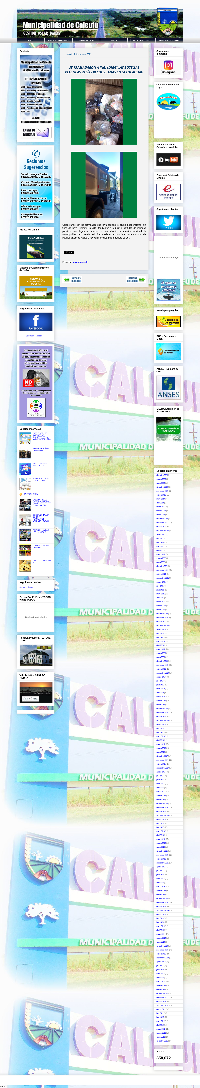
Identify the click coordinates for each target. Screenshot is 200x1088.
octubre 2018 (161, 716)
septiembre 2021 (162, 578)
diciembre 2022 (162, 519)
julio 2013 (160, 966)
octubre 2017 (161, 764)
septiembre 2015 (162, 863)
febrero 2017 (161, 796)
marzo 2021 (160, 602)
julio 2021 (160, 586)
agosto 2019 (161, 677)
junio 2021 (160, 590)
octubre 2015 (161, 859)
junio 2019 (160, 685)
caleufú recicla (80, 262)
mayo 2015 (160, 879)
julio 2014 (160, 918)
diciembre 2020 (162, 614)
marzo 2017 (160, 792)
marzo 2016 (160, 839)
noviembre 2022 (162, 523)
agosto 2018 (161, 724)
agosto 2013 (161, 962)
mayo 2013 (160, 974)
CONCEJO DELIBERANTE (58, 41)
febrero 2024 (161, 479)
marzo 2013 (160, 981)
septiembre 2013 (162, 958)
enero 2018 (160, 752)
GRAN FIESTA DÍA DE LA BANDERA (41, 449)
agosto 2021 (161, 582)
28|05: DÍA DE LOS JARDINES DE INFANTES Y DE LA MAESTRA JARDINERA (41, 436)
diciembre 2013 (162, 946)
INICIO (30, 41)
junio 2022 (160, 542)
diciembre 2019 (162, 661)
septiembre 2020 (162, 625)
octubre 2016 (161, 811)
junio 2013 (160, 970)
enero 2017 (160, 800)
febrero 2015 (161, 891)
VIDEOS (114, 41)
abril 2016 (160, 835)
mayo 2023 (160, 499)
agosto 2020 (161, 629)
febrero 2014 (161, 938)
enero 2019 (160, 705)
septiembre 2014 (162, 910)
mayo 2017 (160, 784)
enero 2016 (160, 847)
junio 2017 (160, 780)
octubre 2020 (161, 621)
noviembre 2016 (162, 807)
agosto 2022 (161, 534)
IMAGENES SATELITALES (169, 41)
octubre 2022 (161, 527)
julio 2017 (160, 776)
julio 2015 (160, 871)
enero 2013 (160, 989)
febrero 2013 (161, 985)
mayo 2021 (160, 594)
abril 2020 (160, 645)
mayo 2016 (160, 831)
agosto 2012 (161, 1009)
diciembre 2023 (162, 487)
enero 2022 (160, 562)
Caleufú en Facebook (34, 336)
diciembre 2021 (162, 566)
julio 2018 (160, 728)
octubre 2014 (161, 906)
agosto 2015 (161, 867)
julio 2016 (160, 823)
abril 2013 (160, 978)
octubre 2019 (161, 669)
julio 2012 (160, 1013)
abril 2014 (160, 930)
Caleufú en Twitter (26, 587)
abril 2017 (160, 788)
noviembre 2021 (162, 570)
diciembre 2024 (162, 475)
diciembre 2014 (162, 898)
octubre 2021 (161, 574)
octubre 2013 (161, 954)
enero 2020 (160, 657)
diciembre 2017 (162, 756)
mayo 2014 (160, 926)
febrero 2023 (161, 511)
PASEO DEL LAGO (86, 41)
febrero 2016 (161, 843)
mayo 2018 (160, 736)
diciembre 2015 (162, 851)
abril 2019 (160, 693)
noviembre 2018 (162, 712)
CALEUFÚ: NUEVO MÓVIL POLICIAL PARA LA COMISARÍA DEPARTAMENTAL (41, 503)
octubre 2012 (161, 1001)
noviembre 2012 (162, 997)
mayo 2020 (160, 641)
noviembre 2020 (162, 618)
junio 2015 (160, 875)
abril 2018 (160, 740)
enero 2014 (160, 942)
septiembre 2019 (162, 673)
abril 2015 (160, 883)
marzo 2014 (160, 934)
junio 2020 (160, 637)
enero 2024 (160, 483)
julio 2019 (160, 681)
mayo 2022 (160, 546)
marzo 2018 (160, 744)
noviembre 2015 (162, 855)
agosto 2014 (161, 914)
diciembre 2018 (162, 709)
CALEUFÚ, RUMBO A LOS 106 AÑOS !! (41, 531)
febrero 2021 (161, 606)
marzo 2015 (160, 887)
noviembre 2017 (162, 760)
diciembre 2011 (162, 1041)
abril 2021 (160, 598)
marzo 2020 (160, 649)
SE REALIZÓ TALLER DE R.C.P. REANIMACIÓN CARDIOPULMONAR (41, 518)
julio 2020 (160, 633)
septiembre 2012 (162, 1005)
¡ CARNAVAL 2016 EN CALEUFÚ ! (41, 546)
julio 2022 (160, 538)
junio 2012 (160, 1017)
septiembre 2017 (162, 768)
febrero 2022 (161, 558)
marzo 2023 (160, 507)
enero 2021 (160, 610)
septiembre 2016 (162, 815)
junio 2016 (160, 827)
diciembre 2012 (162, 993)
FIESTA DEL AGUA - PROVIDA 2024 (40, 465)
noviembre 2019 (162, 665)
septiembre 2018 (162, 720)
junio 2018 (160, 732)
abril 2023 (160, 503)
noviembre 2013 (162, 950)
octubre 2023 (161, 495)
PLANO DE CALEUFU (141, 41)
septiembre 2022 (162, 530)
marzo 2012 (160, 1029)
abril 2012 (160, 1025)
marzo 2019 (160, 697)
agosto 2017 (161, 772)
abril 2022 (160, 550)
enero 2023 (160, 515)
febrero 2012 (161, 1033)
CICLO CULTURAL (31, 494)
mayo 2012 (160, 1021)
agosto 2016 (161, 819)
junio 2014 (160, 922)
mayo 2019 (160, 689)
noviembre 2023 (162, 491)
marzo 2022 (160, 554)
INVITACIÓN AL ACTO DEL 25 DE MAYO (41, 480)
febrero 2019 (161, 701)
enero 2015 (160, 894)
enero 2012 (160, 1037)
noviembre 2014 (162, 902)
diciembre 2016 (162, 803)
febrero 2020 (161, 653)
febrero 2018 (161, 748)
